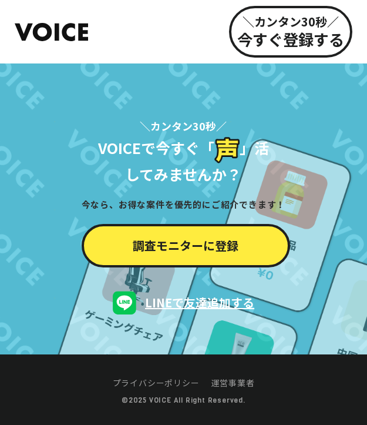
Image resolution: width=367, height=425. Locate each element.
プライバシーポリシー (156, 383)
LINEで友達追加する (199, 302)
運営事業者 (233, 383)
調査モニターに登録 (185, 245)
